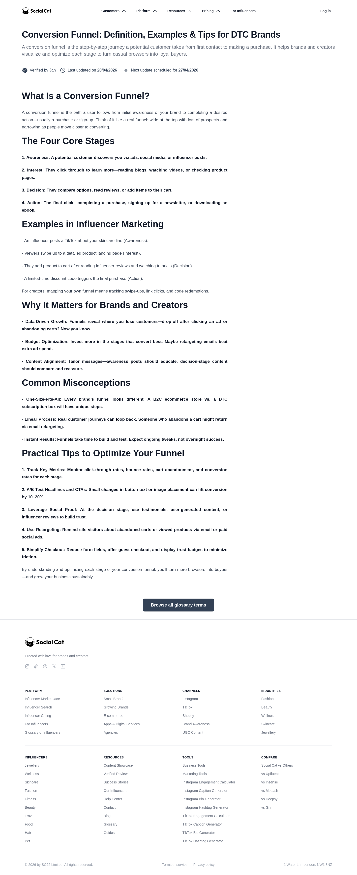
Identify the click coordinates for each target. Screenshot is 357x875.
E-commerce (113, 716)
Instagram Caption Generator (204, 791)
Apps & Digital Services (122, 724)
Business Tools (194, 765)
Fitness (30, 799)
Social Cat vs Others (277, 765)
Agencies (111, 732)
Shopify (188, 716)
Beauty (266, 707)
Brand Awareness (195, 724)
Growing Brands (116, 707)
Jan (52, 70)
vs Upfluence (271, 774)
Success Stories (116, 782)
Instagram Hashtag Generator (205, 807)
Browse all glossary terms (178, 605)
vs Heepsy (269, 799)
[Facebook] (45, 666)
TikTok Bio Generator (198, 833)
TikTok (187, 707)
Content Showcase (118, 765)
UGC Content (192, 732)
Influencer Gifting (38, 716)
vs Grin (266, 807)
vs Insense (269, 782)
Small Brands (114, 699)
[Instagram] (27, 666)
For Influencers (243, 11)
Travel (29, 816)
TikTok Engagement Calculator (206, 816)
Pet (27, 841)
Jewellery (268, 732)
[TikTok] (36, 666)
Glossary (110, 824)
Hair (28, 833)
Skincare (268, 724)
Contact (110, 807)
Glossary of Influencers (42, 732)
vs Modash (269, 791)
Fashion (267, 699)
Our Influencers (115, 791)
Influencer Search (38, 707)
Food (29, 824)
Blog (107, 816)
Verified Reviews (116, 774)
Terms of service (174, 865)
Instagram (190, 699)
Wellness (268, 716)
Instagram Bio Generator (201, 799)
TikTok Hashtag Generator (202, 841)
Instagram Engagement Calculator (208, 782)
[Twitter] (54, 666)
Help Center (113, 799)
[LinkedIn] (62, 666)
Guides (109, 833)
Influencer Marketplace (42, 699)
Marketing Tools (194, 774)
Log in (327, 11)
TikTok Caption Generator (202, 824)
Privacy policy (204, 865)
